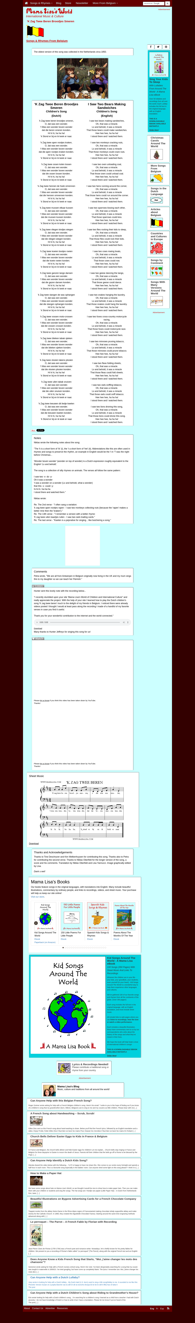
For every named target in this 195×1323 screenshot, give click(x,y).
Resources (62, 1308)
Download (38, 628)
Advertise (50, 1308)
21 (105, 947)
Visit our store (37, 897)
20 (103, 947)
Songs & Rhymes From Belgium (47, 40)
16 (95, 947)
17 (97, 947)
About (27, 1308)
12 (86, 947)
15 (92, 947)
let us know (44, 701)
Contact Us (37, 1308)
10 (82, 947)
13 (88, 947)
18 (99, 947)
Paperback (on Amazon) (44, 942)
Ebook (37, 939)
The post (31, 1287)
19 (101, 947)
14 (90, 947)
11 (84, 947)
